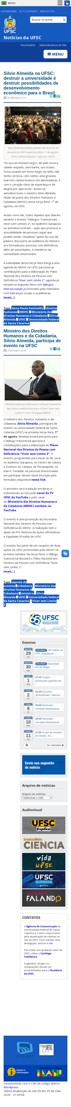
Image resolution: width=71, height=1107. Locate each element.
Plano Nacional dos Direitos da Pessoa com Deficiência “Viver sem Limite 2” (31, 458)
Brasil (12, 3)
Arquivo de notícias (33, 802)
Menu (55, 54)
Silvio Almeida (27, 432)
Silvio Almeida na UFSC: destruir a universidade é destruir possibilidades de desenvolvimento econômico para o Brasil (32, 84)
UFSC (22, 321)
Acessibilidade (9, 11)
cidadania (25, 594)
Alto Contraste (28, 11)
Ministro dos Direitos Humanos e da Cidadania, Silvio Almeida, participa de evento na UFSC (27, 344)
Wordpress (11, 1096)
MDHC (24, 314)
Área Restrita (28, 45)
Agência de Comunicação (41, 935)
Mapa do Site (47, 11)
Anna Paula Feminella (27, 310)
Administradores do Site (52, 45)
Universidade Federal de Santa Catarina (31, 323)
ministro (27, 602)
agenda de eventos (15, 592)
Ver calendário (55, 754)
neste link (38, 488)
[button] (27, 754)
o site (50, 952)
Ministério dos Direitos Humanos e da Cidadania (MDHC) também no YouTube (30, 514)
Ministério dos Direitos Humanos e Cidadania (28, 316)
